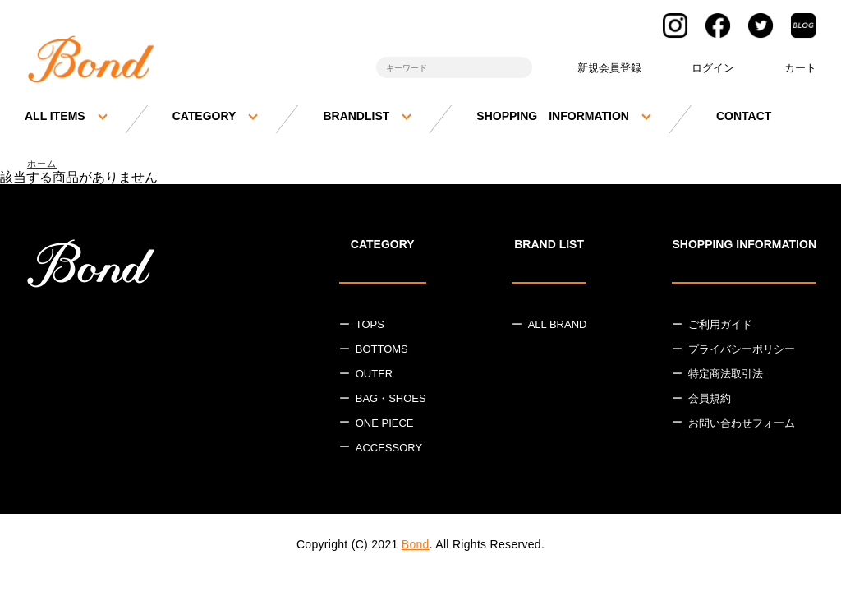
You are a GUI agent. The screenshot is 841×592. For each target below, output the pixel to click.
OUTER (374, 376)
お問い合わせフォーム (741, 425)
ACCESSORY (389, 449)
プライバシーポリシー (741, 351)
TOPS (370, 327)
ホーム (44, 165)
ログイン (713, 68)
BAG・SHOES (391, 401)
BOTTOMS (382, 351)
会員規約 (709, 401)
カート (800, 68)
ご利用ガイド (720, 327)
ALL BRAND (557, 327)
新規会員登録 (609, 68)
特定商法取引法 (725, 376)
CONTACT (743, 116)
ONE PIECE (385, 425)
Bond (416, 546)
